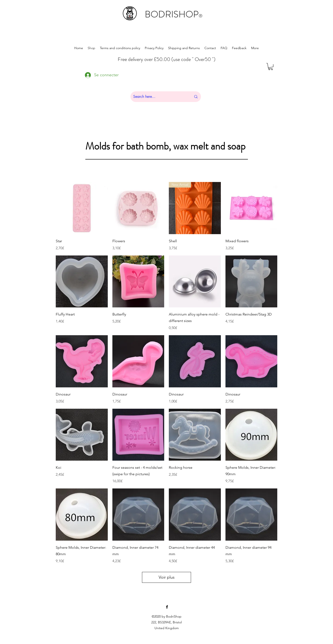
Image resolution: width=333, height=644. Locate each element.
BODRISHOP (174, 14)
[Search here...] (159, 96)
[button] (270, 66)
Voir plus (167, 577)
